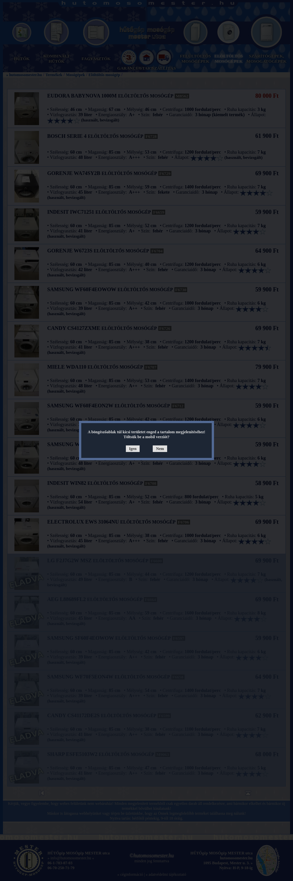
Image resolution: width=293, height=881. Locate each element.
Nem (160, 448)
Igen (133, 448)
